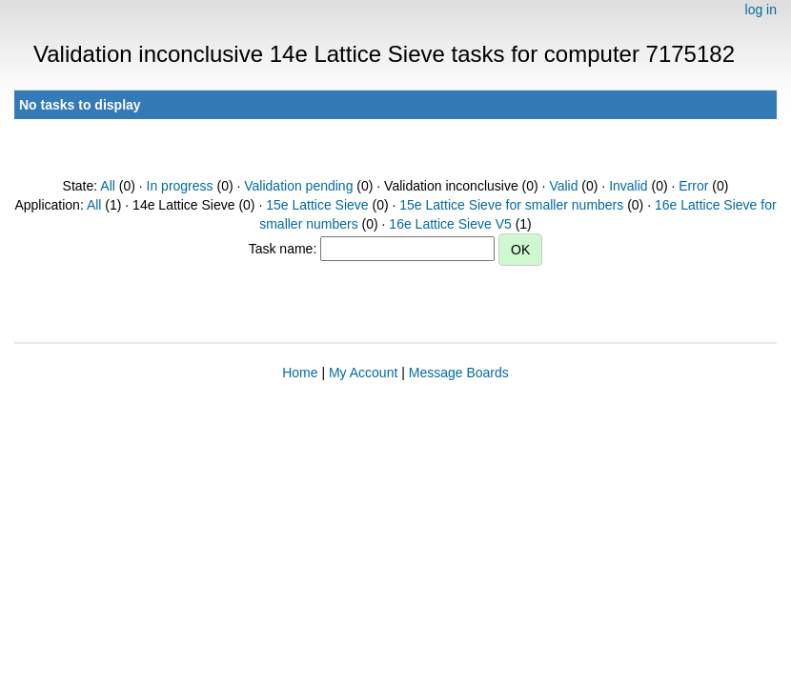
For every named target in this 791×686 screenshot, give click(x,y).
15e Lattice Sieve (317, 204)
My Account (363, 372)
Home (299, 372)
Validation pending (298, 185)
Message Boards (459, 372)
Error (693, 185)
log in (761, 9)
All (107, 185)
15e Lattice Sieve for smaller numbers (511, 204)
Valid (563, 185)
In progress (180, 185)
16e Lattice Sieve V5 (450, 224)
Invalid (628, 185)
